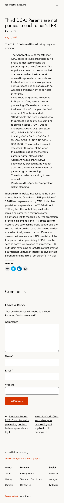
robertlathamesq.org (15, 4)
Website (9, 384)
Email (9, 370)
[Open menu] (57, 5)
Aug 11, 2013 (11, 37)
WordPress (25, 496)
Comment (11, 321)
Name (9, 356)
